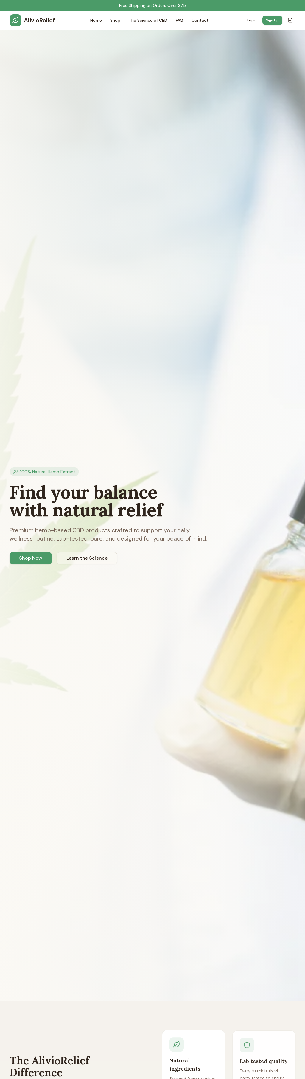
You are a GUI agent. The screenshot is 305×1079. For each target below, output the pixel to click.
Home (96, 20)
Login (251, 20)
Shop (115, 20)
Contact (200, 20)
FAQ (179, 20)
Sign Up (272, 20)
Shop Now (30, 558)
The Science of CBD (148, 20)
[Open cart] (290, 20)
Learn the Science (87, 558)
